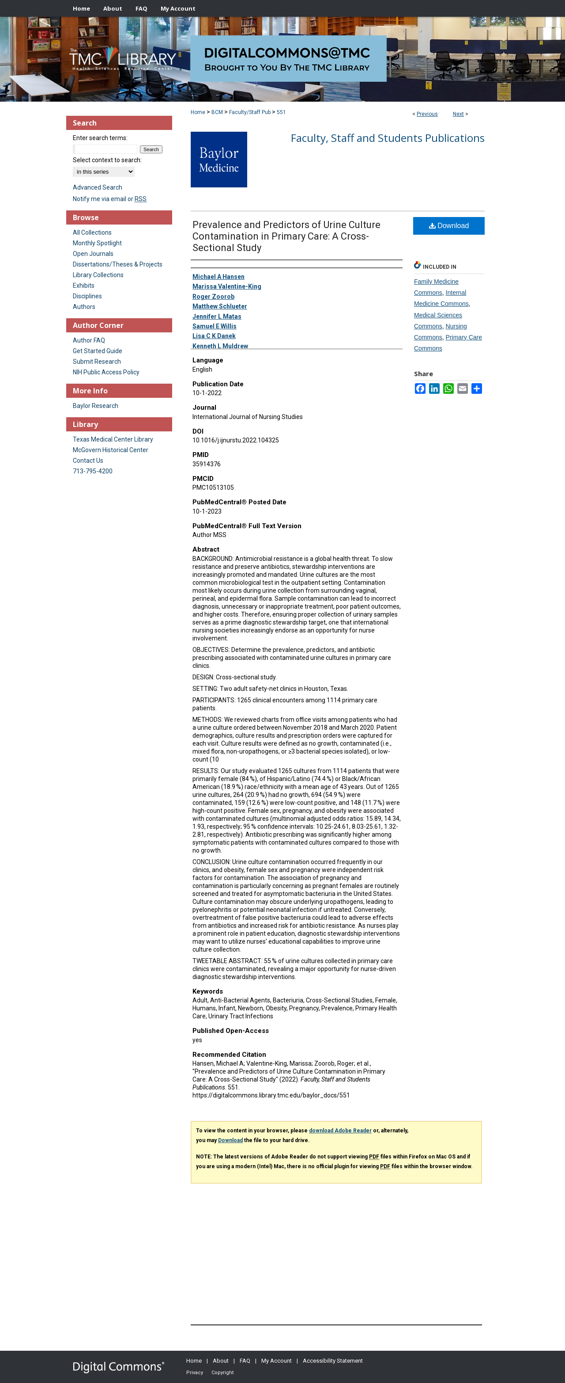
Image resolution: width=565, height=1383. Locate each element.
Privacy (194, 1372)
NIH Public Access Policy (106, 372)
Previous (427, 114)
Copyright (222, 1372)
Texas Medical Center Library (113, 439)
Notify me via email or (110, 198)
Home (198, 112)
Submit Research (97, 361)
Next (458, 114)
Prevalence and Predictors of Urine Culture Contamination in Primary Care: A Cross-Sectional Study (286, 236)
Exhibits (83, 285)
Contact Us (88, 460)
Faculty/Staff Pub (250, 112)
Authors (84, 306)
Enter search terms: (100, 137)
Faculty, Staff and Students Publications (388, 137)
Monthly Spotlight (97, 243)
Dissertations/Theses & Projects (117, 264)
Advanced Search (97, 187)
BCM (217, 112)
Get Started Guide (97, 350)
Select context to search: (107, 160)
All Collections (92, 232)
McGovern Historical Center (110, 449)
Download (449, 225)
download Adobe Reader (340, 1131)
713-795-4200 (93, 471)
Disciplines (87, 296)
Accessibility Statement (333, 1360)
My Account (276, 1360)
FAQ (245, 1360)
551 (281, 112)
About (221, 1360)
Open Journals (93, 253)
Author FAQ (89, 340)
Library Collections (98, 274)
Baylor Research (95, 405)
